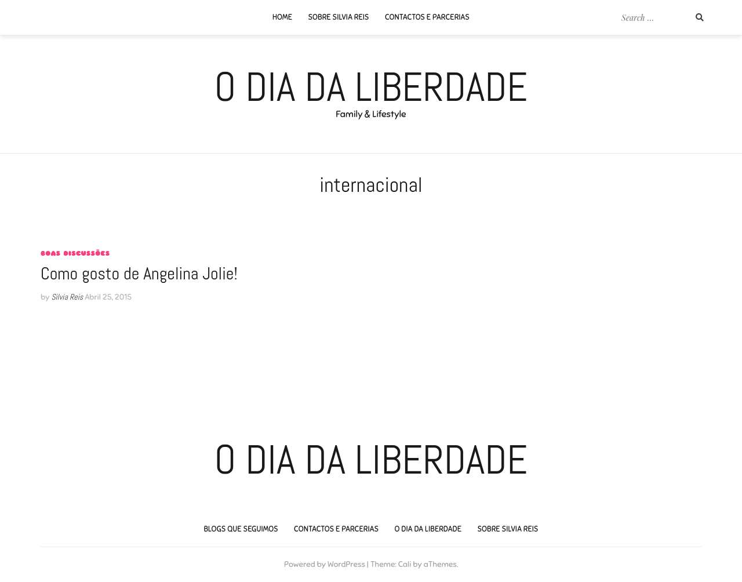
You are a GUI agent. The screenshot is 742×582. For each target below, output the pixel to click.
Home (282, 17)
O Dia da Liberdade (371, 87)
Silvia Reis (67, 297)
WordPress (346, 564)
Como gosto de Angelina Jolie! (139, 274)
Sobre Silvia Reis (338, 17)
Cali (405, 564)
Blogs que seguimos (240, 529)
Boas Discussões (75, 253)
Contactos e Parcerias (427, 17)
